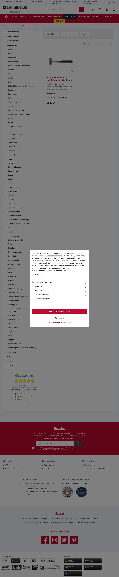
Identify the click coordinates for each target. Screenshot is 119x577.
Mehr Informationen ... (55, 256)
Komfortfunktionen (42, 295)
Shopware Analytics (42, 299)
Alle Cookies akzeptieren (59, 311)
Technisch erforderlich (43, 282)
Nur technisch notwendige (60, 323)
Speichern (59, 318)
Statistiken (39, 286)
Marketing (38, 290)
